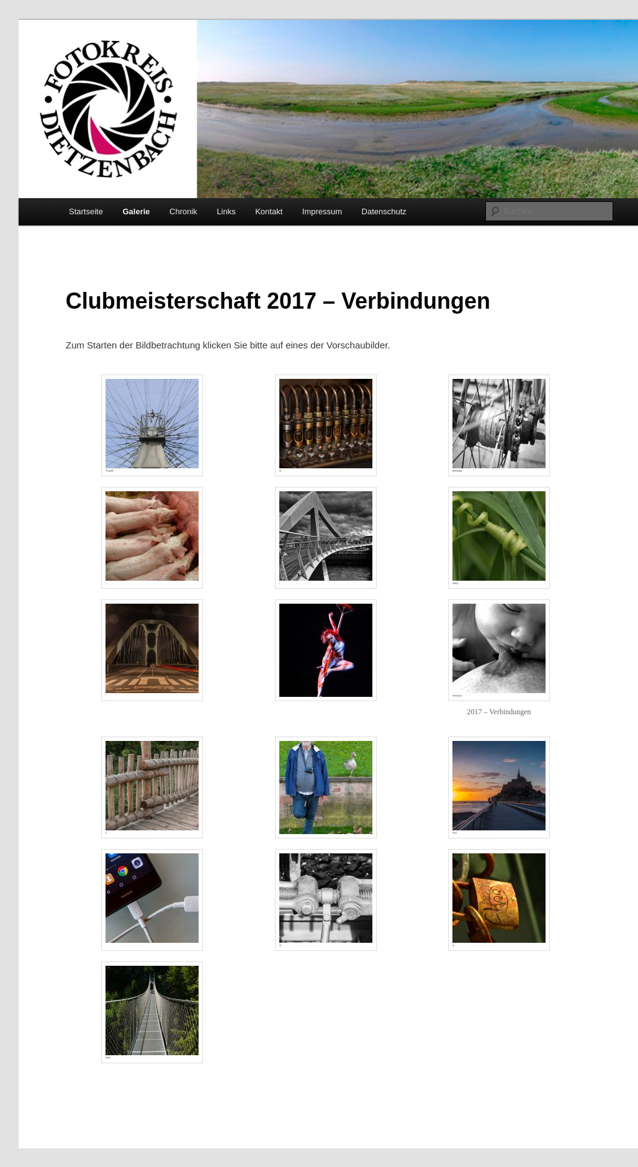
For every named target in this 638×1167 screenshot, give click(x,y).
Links (226, 211)
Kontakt (268, 211)
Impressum (322, 211)
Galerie (136, 211)
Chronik (183, 211)
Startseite (86, 211)
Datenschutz (384, 211)
